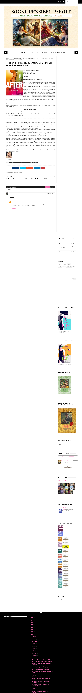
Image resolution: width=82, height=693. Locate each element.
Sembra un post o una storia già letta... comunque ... (41, 668)
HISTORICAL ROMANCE (15, 1)
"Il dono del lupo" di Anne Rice (38, 502)
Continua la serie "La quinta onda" (40, 659)
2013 (32, 683)
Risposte (11, 207)
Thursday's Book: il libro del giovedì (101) (41, 542)
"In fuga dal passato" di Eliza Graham (40, 570)
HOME (18, 52)
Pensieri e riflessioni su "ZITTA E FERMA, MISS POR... (42, 551)
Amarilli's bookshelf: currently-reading (67, 282)
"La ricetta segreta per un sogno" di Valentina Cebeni (40, 510)
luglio (33, 470)
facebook (50, 195)
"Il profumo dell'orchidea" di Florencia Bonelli (42, 486)
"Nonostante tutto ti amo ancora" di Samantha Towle (40, 635)
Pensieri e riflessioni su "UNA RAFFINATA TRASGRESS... (41, 530)
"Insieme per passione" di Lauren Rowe (41, 577)
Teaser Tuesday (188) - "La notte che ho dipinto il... (41, 507)
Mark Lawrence (64, 286)
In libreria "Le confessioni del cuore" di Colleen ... (41, 568)
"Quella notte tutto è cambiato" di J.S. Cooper (40, 671)
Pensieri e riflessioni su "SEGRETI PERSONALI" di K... (42, 638)
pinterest (66, 71)
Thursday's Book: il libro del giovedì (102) (41, 485)
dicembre (34, 461)
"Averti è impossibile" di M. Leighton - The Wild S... (41, 640)
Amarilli (63, 334)
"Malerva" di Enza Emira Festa (39, 594)
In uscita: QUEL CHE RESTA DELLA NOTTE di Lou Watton (41, 604)
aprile (33, 475)
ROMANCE (6, 1)
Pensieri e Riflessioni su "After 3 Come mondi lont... (40, 627)
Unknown (14, 209)
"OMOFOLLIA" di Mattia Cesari (39, 560)
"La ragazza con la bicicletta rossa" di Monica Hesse (40, 597)
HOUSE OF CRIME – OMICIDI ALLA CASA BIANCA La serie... (42, 657)
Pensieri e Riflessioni (23, 59)
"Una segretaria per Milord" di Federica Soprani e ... (41, 555)
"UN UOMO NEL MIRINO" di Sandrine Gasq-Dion (41, 538)
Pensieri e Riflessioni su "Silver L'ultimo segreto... (41, 646)
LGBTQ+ (36, 1)
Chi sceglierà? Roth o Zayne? (38, 589)
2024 (32, 446)
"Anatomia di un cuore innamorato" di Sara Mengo (42, 652)
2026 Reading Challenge (66, 332)
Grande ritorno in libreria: (37, 663)
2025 (32, 444)
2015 (32, 680)
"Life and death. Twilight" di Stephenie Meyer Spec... (41, 613)
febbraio (34, 478)
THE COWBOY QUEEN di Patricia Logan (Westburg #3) (40, 616)
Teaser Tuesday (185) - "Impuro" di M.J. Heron (41, 649)
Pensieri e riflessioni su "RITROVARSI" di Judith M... (41, 665)
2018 (32, 456)
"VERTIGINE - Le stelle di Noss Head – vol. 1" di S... (42, 548)
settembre (34, 466)
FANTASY (23, 1)
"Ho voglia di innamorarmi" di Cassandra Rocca (41, 625)
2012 (32, 685)
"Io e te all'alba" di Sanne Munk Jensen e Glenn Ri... (41, 545)
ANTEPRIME (24, 52)
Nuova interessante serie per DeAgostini (41, 620)
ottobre (34, 465)
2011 (32, 687)
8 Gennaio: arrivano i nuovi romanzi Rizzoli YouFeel (41, 655)
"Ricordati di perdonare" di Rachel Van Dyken (42, 591)
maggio (34, 473)
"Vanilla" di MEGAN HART (37, 581)
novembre (34, 463)
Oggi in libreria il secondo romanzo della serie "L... (41, 674)
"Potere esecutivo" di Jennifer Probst (40, 528)
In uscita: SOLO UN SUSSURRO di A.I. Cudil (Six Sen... (42, 579)
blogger (44, 195)
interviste (69, 91)
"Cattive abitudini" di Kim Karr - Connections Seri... (42, 643)
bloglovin (66, 63)
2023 (32, 447)
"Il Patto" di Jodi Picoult (37, 586)
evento (60, 91)
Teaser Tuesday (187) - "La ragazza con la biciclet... (41, 565)
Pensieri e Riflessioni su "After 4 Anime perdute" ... (41, 600)
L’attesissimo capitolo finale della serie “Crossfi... (41, 526)
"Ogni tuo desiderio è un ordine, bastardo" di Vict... (42, 630)
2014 (32, 681)
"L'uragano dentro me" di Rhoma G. (40, 587)
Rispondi (11, 205)
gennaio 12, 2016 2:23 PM (47, 209)
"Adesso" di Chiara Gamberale (39, 515)
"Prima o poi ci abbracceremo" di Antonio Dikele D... (41, 533)
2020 (32, 453)
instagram (66, 68)
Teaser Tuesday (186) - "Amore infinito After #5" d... (42, 610)
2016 (32, 460)
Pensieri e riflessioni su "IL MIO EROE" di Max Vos (42, 677)
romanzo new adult (32, 59)
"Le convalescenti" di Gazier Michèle (40, 493)
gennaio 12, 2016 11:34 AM (47, 201)
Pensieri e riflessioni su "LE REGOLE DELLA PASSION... (41, 489)
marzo (33, 477)
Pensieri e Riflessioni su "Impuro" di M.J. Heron (41, 575)
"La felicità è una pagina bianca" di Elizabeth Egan (42, 497)
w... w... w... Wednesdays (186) (38, 553)
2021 (32, 451)
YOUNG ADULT (30, 1)
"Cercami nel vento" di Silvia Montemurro (41, 622)
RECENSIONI (31, 52)
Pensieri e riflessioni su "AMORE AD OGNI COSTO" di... (41, 517)
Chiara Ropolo (13, 201)
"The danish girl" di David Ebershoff (40, 535)
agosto (33, 468)
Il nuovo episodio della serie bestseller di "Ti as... (42, 523)
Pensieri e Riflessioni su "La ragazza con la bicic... (41, 504)
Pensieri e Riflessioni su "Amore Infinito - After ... (41, 540)
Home (7, 59)
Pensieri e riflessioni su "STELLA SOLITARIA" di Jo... (42, 584)
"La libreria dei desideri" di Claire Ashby (41, 572)
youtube (66, 76)
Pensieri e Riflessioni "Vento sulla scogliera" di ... (42, 607)
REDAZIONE (45, 52)
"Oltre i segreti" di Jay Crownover (39, 661)
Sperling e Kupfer (40, 59)
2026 (32, 442)
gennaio (34, 480)
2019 (32, 454)
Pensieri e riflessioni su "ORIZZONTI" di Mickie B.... (41, 563)
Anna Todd (16, 59)
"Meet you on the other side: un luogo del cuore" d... (41, 520)
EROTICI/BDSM (43, 1)
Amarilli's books (63, 305)
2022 (32, 449)
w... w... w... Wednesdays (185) (38, 602)
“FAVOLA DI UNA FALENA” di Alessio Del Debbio (41, 500)
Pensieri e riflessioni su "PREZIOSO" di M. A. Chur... (42, 618)
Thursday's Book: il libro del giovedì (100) (41, 593)
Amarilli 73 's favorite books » (70, 320)
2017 (32, 458)
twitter (66, 74)
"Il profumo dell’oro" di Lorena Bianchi (40, 494)
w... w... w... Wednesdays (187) (38, 491)
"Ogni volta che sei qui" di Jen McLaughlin (41, 632)
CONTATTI (38, 52)
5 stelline (11, 59)
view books (71, 339)
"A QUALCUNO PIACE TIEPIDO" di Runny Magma (40, 558)
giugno (33, 471)
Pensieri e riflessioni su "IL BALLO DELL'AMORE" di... (39, 482)
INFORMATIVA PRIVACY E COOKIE (57, 52)
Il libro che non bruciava (66, 285)
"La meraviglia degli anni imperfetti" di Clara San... (42, 513)
